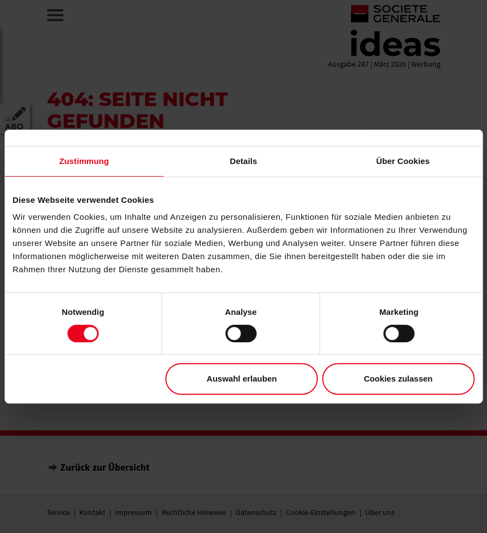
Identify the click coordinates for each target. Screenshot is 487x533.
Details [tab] (243, 161)
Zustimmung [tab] (84, 161)
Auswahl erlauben (242, 378)
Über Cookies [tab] (403, 161)
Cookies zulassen (398, 378)
